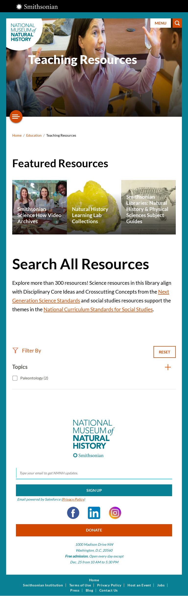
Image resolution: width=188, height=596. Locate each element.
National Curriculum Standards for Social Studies (98, 309)
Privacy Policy (73, 499)
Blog (89, 590)
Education (34, 135)
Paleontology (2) (34, 378)
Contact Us (108, 590)
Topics (20, 366)
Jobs (161, 585)
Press (75, 590)
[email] (94, 473)
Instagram (115, 513)
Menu (160, 23)
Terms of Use (80, 585)
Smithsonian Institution (43, 585)
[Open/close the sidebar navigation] (16, 116)
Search (177, 23)
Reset (164, 352)
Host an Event (139, 585)
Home (17, 135)
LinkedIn (94, 513)
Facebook (73, 513)
